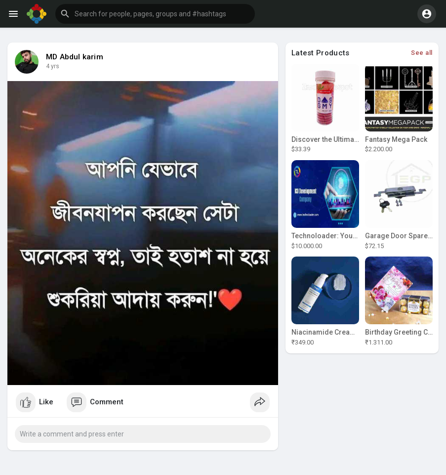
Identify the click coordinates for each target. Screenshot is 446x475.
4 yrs (52, 66)
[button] (155, 14)
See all (422, 52)
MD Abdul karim (74, 56)
